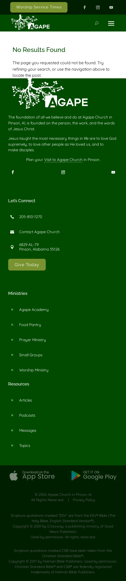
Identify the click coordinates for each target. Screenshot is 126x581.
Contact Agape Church (39, 231)
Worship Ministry (34, 370)
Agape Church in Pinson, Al (69, 494)
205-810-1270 (30, 216)
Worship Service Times (39, 7)
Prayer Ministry (32, 339)
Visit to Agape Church (63, 159)
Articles (25, 400)
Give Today (27, 264)
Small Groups (30, 354)
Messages (27, 430)
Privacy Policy (84, 500)
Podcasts (27, 415)
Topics (24, 445)
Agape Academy (34, 309)
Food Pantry (30, 324)
